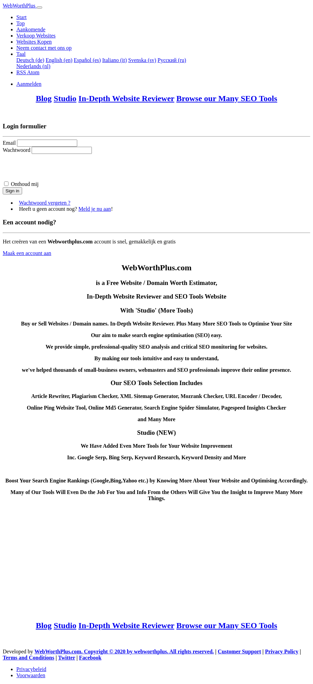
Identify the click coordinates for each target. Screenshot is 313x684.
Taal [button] (21, 54)
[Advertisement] (156, 560)
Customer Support (239, 651)
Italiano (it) (114, 60)
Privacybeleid (31, 669)
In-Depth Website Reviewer (127, 98)
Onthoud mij (24, 184)
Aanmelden (29, 84)
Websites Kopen (34, 42)
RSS (21, 72)
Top (20, 23)
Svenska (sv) (142, 60)
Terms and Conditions (28, 658)
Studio (65, 98)
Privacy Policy (281, 651)
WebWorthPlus (20, 6)
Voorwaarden (30, 675)
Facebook (90, 658)
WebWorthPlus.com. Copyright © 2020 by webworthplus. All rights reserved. (124, 651)
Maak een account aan (27, 253)
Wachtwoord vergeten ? (44, 203)
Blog (44, 98)
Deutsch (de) (30, 60)
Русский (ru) (172, 60)
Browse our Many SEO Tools (226, 98)
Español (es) (87, 60)
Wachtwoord (16, 150)
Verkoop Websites (35, 35)
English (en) (59, 60)
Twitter (66, 658)
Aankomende (30, 29)
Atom (33, 72)
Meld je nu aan (95, 209)
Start (21, 17)
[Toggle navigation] (39, 7)
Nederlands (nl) (33, 66)
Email (9, 143)
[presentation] (54, 167)
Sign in (12, 190)
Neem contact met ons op (44, 48)
